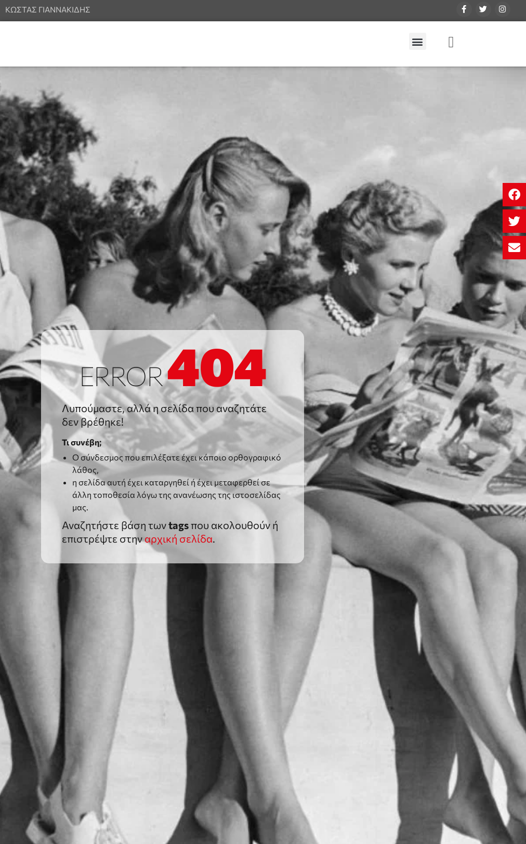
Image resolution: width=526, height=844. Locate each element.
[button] (514, 194)
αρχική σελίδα (178, 538)
